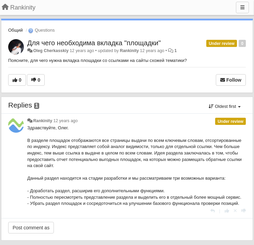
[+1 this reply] (227, 210)
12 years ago (65, 120)
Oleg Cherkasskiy (51, 50)
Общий (15, 30)
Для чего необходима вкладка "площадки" (94, 43)
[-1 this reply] (243, 210)
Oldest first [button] (225, 106)
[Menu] (242, 7)
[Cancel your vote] (235, 210)
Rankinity (129, 50)
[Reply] (212, 210)
